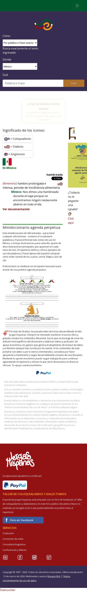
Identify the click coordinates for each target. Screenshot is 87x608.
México (11, 168)
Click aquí (71, 218)
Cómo (6, 36)
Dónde (7, 59)
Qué (5, 75)
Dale (74, 83)
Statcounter (7, 590)
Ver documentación (16, 209)
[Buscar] (33, 83)
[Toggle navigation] (77, 6)
